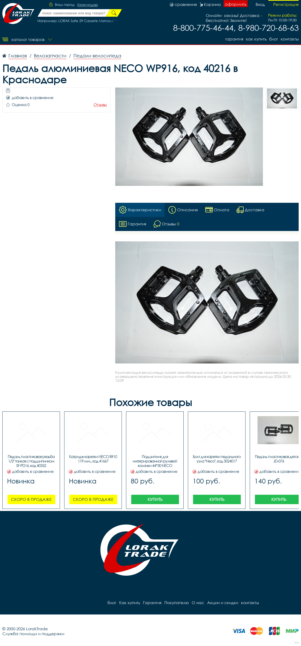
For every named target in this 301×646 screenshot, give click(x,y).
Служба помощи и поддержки (33, 633)
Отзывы (100, 105)
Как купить (256, 38)
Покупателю (176, 602)
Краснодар (87, 5)
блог (273, 38)
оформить (235, 4)
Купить (155, 499)
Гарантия (234, 38)
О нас (197, 602)
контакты (290, 38)
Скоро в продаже (31, 499)
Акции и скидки (222, 602)
